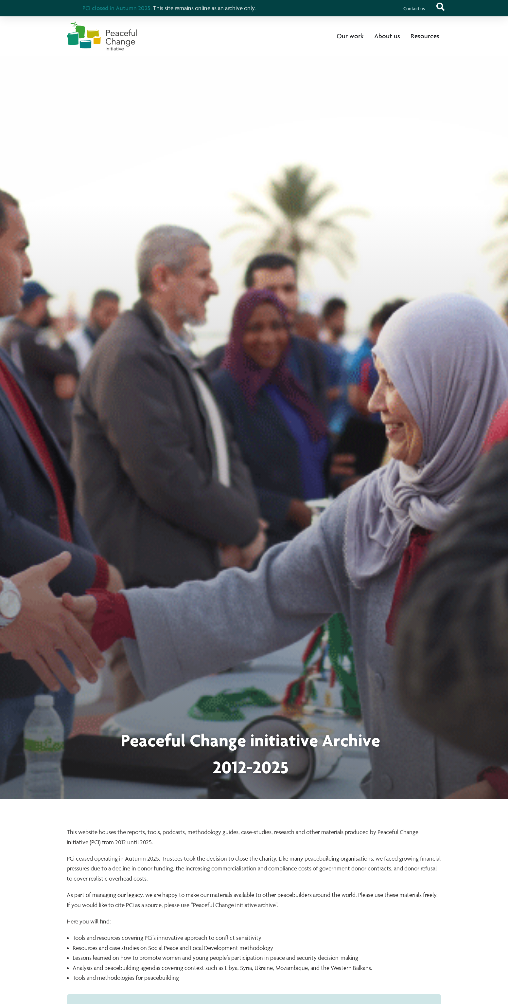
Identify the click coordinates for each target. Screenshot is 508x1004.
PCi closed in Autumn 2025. (117, 7)
